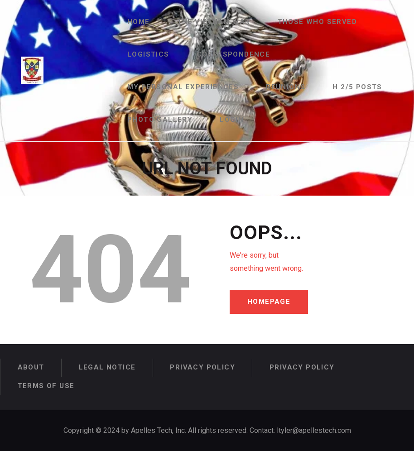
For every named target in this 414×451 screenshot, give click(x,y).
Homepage (268, 301)
